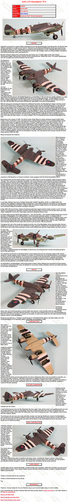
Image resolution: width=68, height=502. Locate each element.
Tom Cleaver (24, 13)
